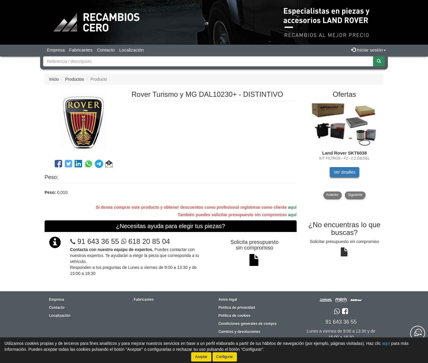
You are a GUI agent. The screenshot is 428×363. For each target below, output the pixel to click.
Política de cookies (234, 316)
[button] (109, 165)
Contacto (106, 49)
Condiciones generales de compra (247, 324)
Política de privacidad (236, 308)
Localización (131, 49)
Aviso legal (227, 299)
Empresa (56, 49)
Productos (74, 79)
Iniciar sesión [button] (368, 49)
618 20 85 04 (145, 241)
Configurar (224, 357)
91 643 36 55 (98, 241)
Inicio (54, 79)
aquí (292, 207)
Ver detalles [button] (344, 172)
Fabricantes (80, 49)
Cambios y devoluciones (239, 332)
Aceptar (201, 357)
